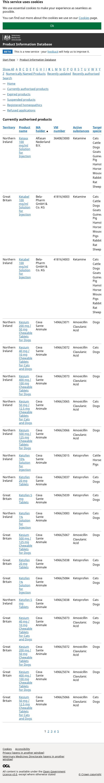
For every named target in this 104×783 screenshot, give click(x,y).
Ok (52, 26)
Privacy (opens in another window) (23, 752)
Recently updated (59, 74)
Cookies (84, 18)
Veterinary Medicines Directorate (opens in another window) (33, 758)
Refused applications (21, 110)
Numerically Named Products (26, 74)
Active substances (81, 129)
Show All (8, 69)
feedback (52, 51)
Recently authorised (86, 74)
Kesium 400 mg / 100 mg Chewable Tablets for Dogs (25, 385)
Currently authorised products (28, 89)
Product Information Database (27, 44)
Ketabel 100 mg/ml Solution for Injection (25, 205)
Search (7, 78)
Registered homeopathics (24, 105)
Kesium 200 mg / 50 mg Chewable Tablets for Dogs (25, 331)
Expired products (18, 94)
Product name (24, 129)
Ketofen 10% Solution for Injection (25, 462)
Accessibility (22, 749)
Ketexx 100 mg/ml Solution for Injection (25, 147)
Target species (98, 129)
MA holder (41, 129)
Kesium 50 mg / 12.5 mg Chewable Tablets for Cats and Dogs (25, 412)
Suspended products (21, 99)
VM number (59, 129)
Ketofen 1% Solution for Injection (25, 520)
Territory (9, 127)
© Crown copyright (90, 774)
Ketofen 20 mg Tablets (24, 480)
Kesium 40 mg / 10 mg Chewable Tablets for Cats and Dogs (25, 358)
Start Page (9, 59)
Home (11, 83)
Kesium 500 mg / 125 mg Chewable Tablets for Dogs (25, 439)
